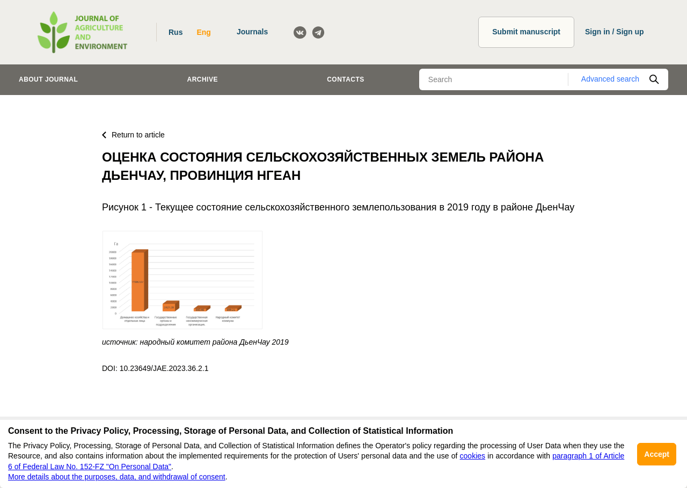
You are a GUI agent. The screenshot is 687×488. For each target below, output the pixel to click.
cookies (472, 455)
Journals (252, 31)
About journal (48, 79)
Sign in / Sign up (614, 31)
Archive (202, 79)
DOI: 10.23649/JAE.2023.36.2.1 (155, 368)
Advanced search (610, 79)
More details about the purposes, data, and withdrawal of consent (116, 476)
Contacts (345, 79)
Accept (656, 454)
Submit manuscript (526, 31)
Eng (203, 32)
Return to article (133, 134)
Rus (175, 32)
